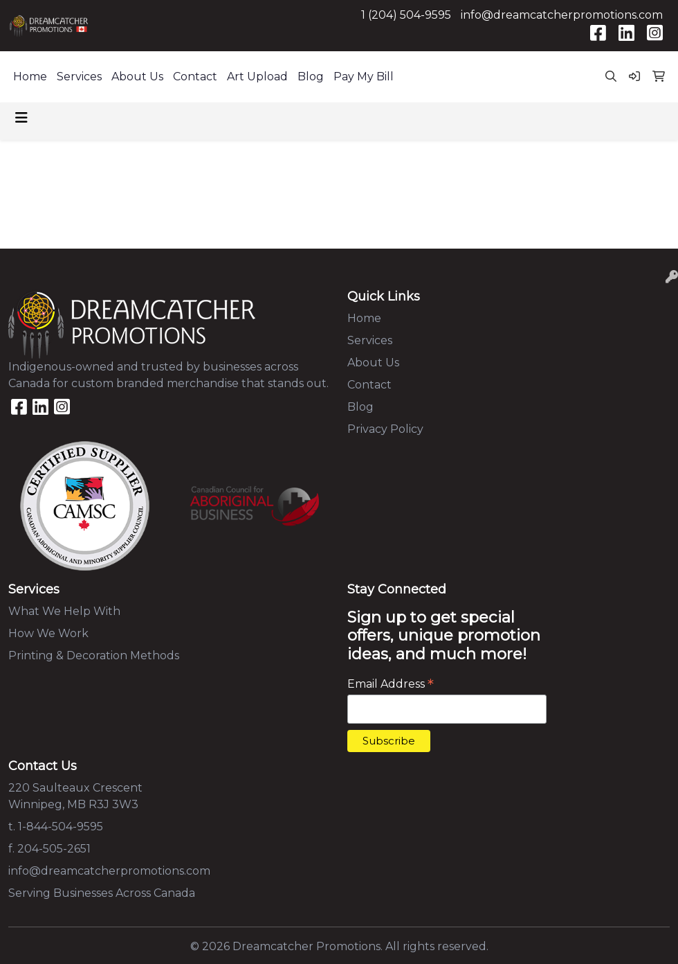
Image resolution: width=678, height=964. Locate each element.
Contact (195, 76)
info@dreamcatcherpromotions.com (562, 14)
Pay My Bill (363, 76)
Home (30, 76)
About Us (137, 76)
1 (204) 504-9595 (406, 14)
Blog (310, 76)
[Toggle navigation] (21, 117)
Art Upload (257, 76)
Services (79, 76)
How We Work (48, 633)
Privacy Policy (385, 429)
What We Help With (64, 611)
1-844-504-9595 (60, 826)
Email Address (390, 684)
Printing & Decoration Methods (93, 655)
